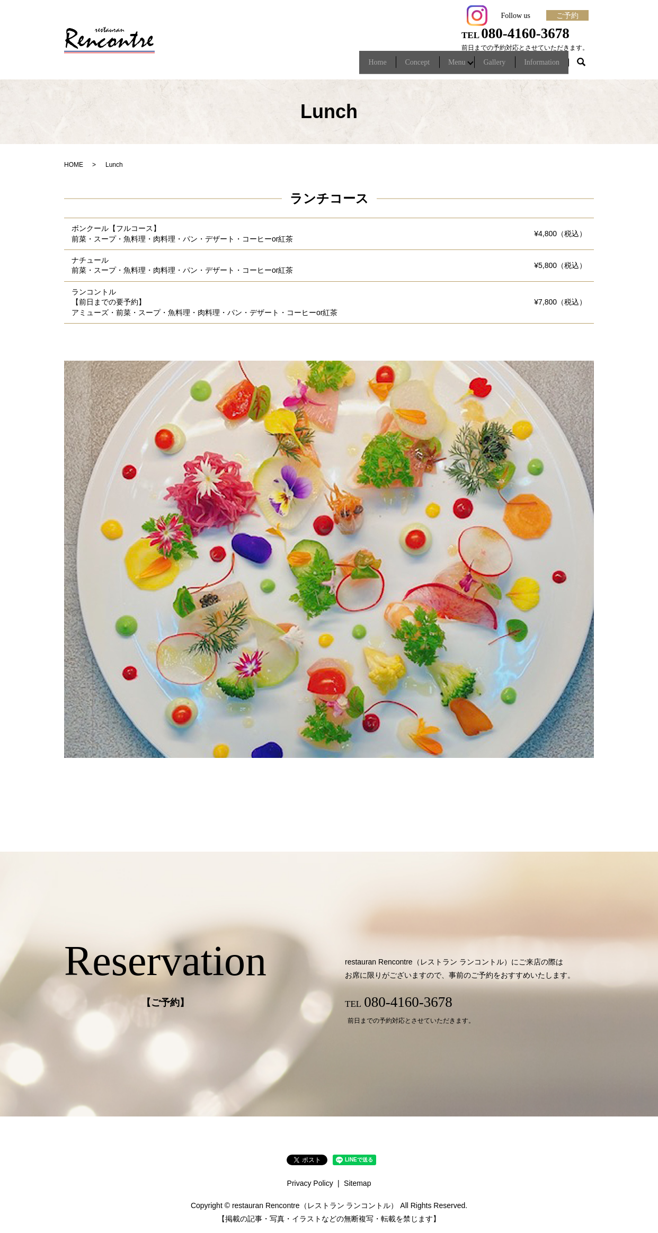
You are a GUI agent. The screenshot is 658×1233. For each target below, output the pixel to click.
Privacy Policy (310, 1183)
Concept (394, 65)
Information (538, 65)
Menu (441, 65)
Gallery (484, 65)
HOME (73, 164)
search (581, 66)
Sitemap (357, 1183)
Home (348, 65)
